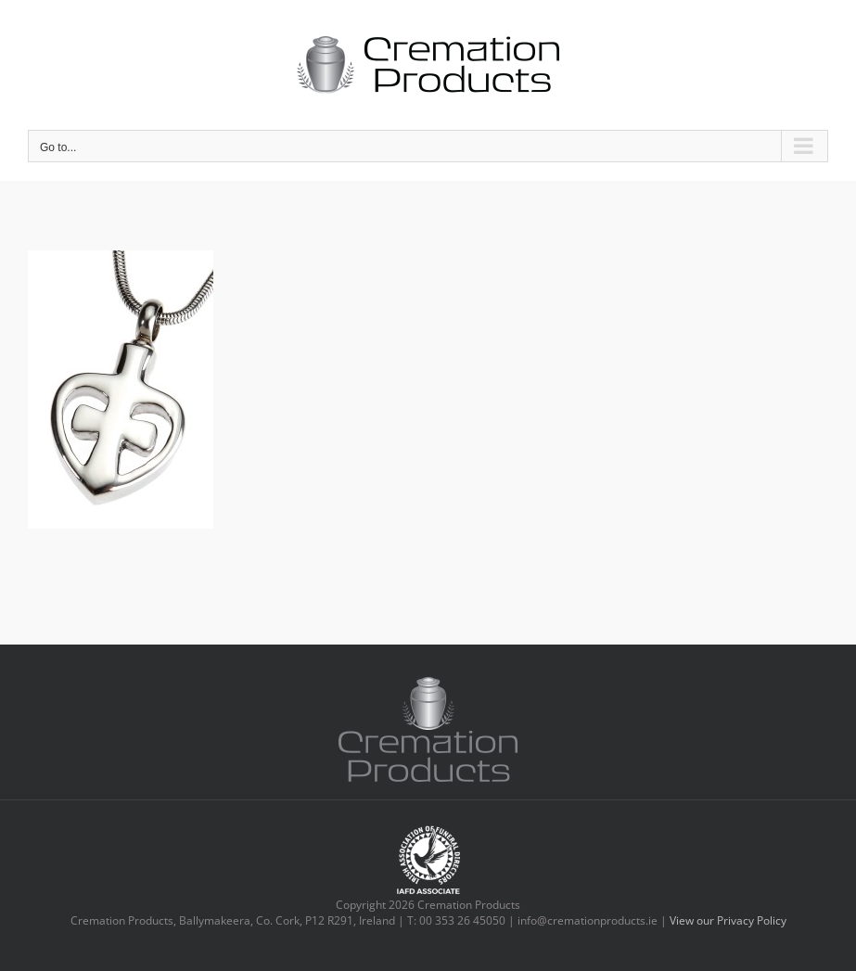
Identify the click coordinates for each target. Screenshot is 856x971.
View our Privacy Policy (728, 920)
